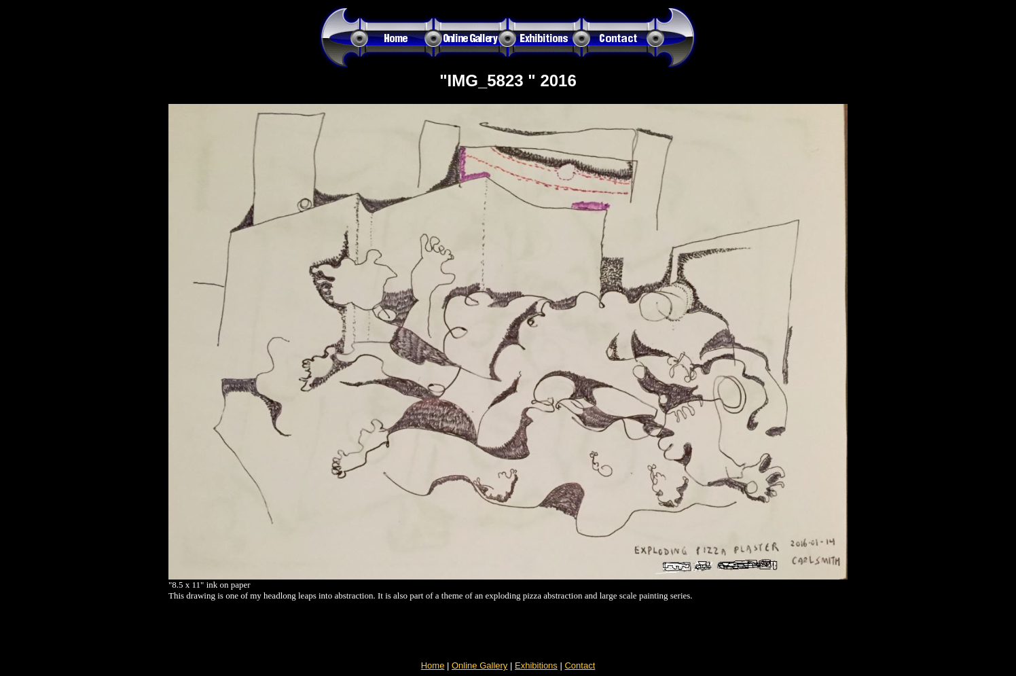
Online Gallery (479, 665)
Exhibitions (536, 665)
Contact (579, 665)
